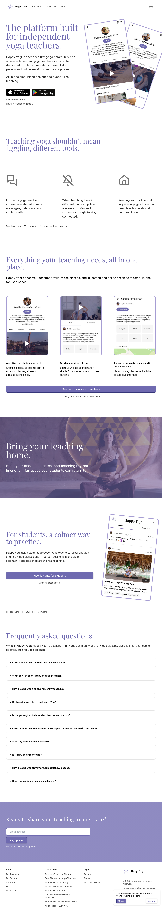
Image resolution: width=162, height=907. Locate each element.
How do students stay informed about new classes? (41, 767)
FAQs (62, 6)
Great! (121, 901)
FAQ (8, 886)
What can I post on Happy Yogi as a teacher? (37, 675)
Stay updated (16, 840)
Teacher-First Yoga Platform (58, 874)
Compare (42, 612)
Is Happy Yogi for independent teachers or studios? (41, 715)
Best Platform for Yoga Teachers (60, 878)
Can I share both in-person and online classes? (38, 662)
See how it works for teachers (81, 389)
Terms (87, 878)
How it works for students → (19, 103)
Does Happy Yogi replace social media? (34, 781)
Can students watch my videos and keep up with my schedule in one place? (54, 728)
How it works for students (50, 575)
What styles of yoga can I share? (30, 741)
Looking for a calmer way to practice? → (81, 396)
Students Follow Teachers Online (61, 901)
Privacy (87, 874)
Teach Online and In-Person (58, 886)
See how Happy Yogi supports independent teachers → (36, 226)
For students (51, 6)
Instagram (11, 890)
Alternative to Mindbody (56, 882)
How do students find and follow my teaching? (38, 688)
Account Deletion (92, 882)
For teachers (36, 6)
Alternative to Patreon (55, 890)
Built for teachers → (15, 99)
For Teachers (12, 612)
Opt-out (151, 901)
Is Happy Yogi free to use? (27, 754)
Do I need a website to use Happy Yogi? (34, 702)
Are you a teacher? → (49, 582)
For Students (28, 612)
